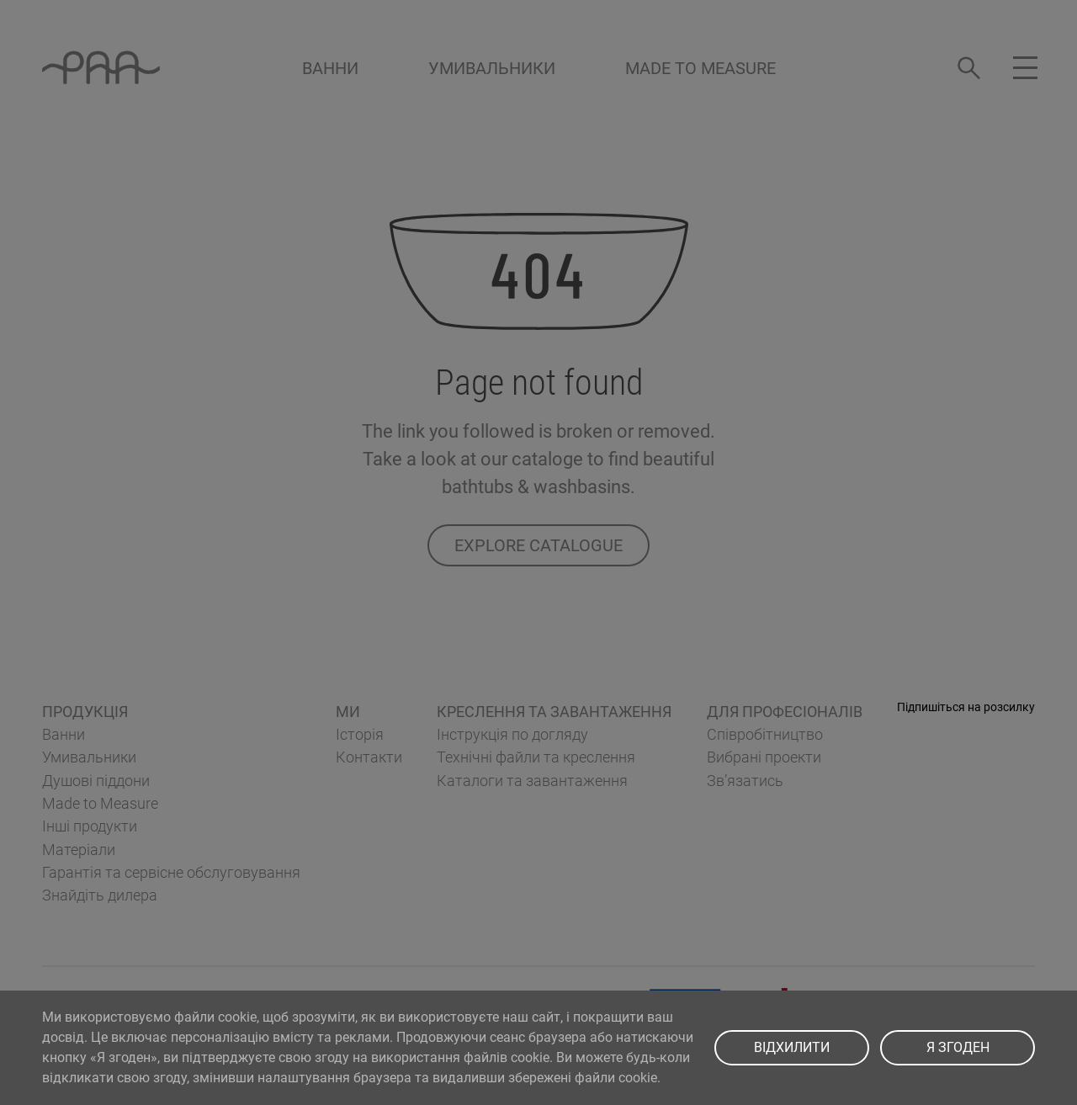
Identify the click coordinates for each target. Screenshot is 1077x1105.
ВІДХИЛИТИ (792, 1047)
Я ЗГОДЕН (957, 1047)
